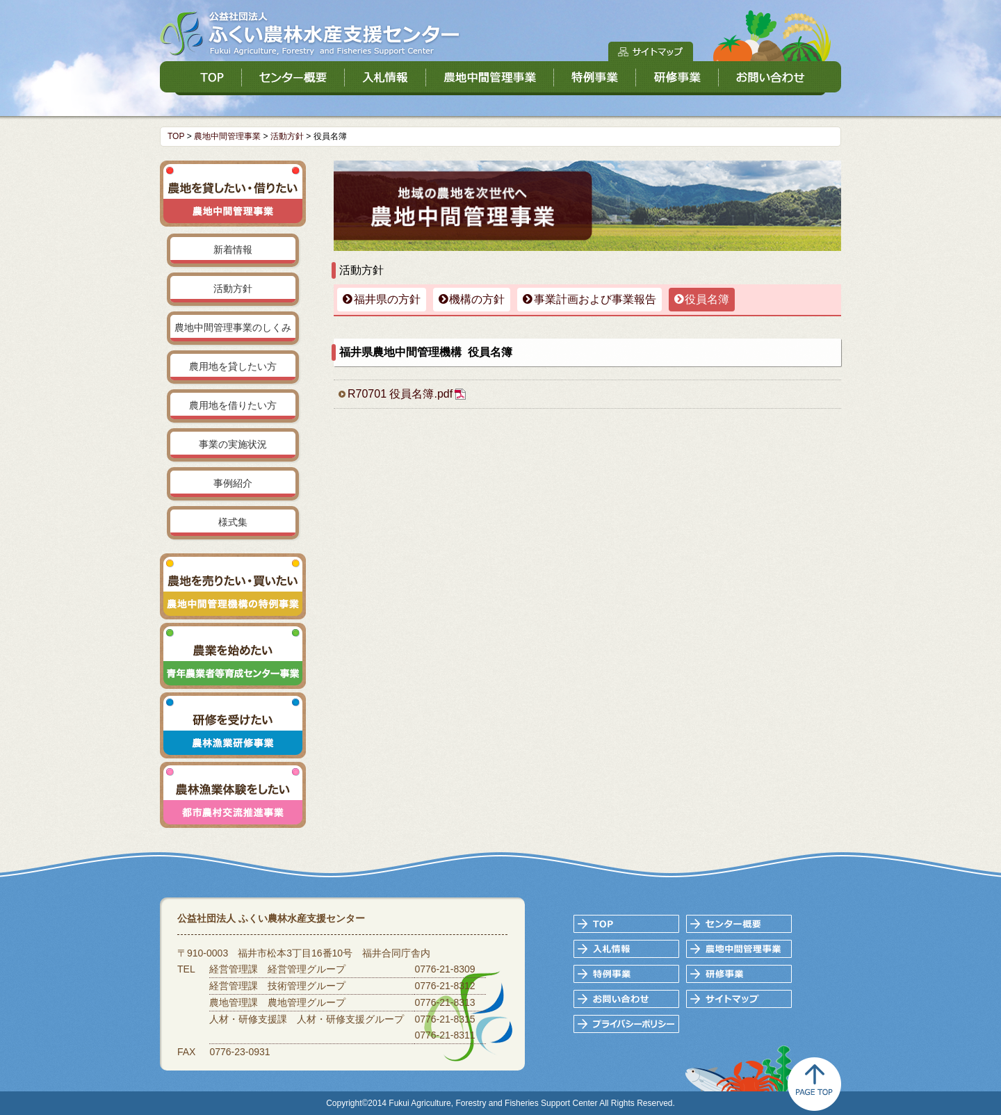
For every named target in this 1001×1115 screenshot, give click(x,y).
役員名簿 (707, 299)
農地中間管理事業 (227, 136)
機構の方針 (477, 299)
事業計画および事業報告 (595, 299)
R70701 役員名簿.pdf (400, 394)
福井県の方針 (387, 299)
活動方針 (287, 136)
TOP (176, 136)
